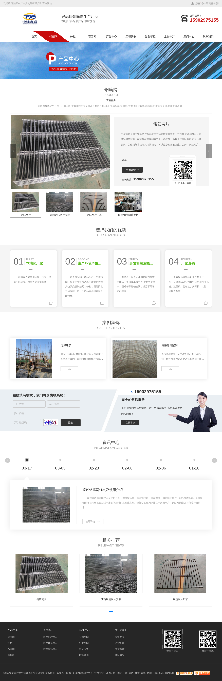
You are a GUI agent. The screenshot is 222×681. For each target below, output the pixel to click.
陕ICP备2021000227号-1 (79, 673)
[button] (13, 151)
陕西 (131, 673)
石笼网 (92, 36)
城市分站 (122, 673)
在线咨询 (130, 422)
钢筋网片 (26, 214)
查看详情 (131, 169)
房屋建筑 (66, 345)
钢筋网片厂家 (94, 214)
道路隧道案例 (169, 345)
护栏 (73, 36)
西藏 (149, 673)
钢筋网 (53, 36)
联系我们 (208, 36)
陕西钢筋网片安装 (60, 214)
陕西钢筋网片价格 (128, 214)
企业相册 (119, 643)
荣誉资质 (119, 649)
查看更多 (111, 100)
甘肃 (137, 673)
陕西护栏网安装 (51, 637)
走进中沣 (169, 36)
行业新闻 (84, 643)
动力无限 (111, 673)
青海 (143, 673)
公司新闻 (84, 637)
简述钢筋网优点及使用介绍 (102, 490)
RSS (156, 673)
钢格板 (11, 655)
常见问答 (84, 649)
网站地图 (169, 673)
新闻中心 (188, 36)
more (64, 369)
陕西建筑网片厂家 (51, 643)
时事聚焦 (84, 655)
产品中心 (111, 36)
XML (161, 673)
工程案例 (130, 36)
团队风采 (119, 655)
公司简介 (119, 637)
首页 (34, 36)
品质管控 (150, 36)
